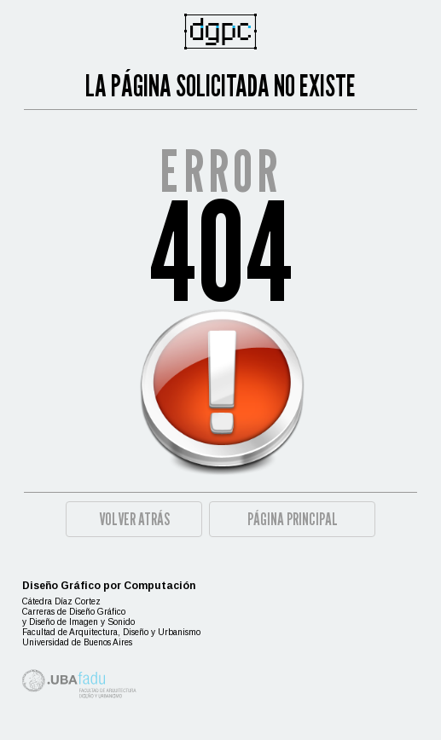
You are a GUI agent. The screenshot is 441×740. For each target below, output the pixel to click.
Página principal (292, 519)
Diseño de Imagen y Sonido (82, 622)
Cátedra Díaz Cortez (61, 601)
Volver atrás (134, 519)
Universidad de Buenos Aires (77, 642)
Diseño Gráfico (97, 611)
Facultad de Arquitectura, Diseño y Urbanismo (111, 632)
